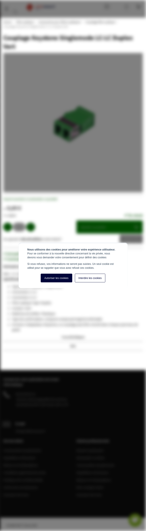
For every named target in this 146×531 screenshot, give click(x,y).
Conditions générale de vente (24, 472)
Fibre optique (25, 22)
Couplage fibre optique (100, 22)
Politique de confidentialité (23, 480)
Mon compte (118, 6)
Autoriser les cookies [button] (56, 278)
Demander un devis (90, 458)
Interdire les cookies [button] (90, 278)
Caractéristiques (73, 337)
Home (7, 22)
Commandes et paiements (22, 450)
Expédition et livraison (19, 458)
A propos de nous (16, 495)
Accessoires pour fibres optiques (59, 22)
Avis (73, 346)
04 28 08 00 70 (25, 394)
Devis (128, 239)
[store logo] (40, 7)
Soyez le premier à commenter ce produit (30, 199)
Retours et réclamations (20, 465)
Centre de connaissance (20, 487)
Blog (105, 6)
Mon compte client (89, 487)
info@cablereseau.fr (30, 431)
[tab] (73, 338)
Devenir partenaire (90, 450)
